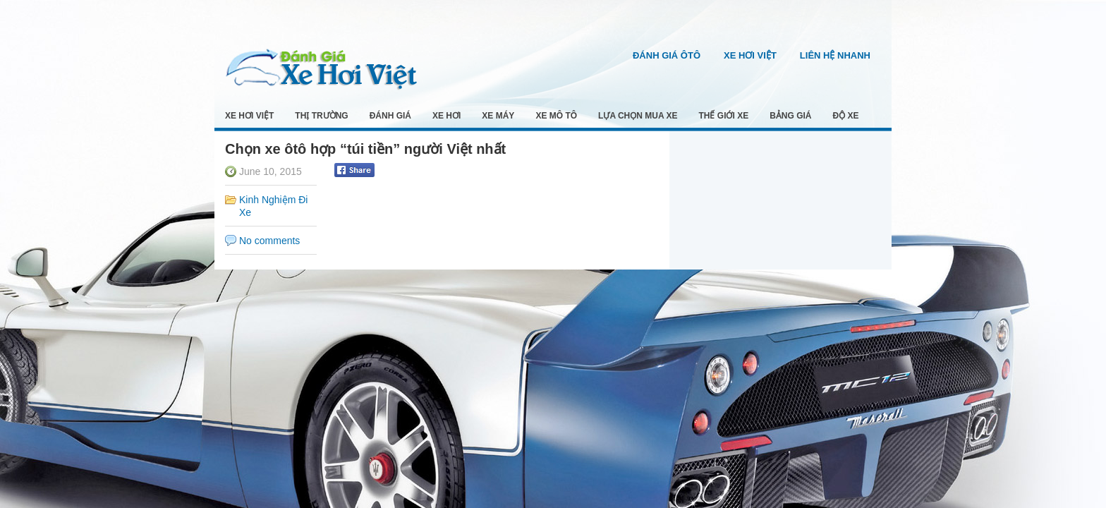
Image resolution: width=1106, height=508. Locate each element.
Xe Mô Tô (556, 116)
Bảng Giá (790, 116)
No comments (269, 240)
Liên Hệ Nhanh (835, 55)
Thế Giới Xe (724, 116)
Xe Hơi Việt (750, 55)
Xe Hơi (446, 116)
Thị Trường (321, 116)
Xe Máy (498, 116)
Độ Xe (846, 116)
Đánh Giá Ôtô (666, 55)
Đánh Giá (390, 116)
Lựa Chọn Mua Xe (637, 116)
